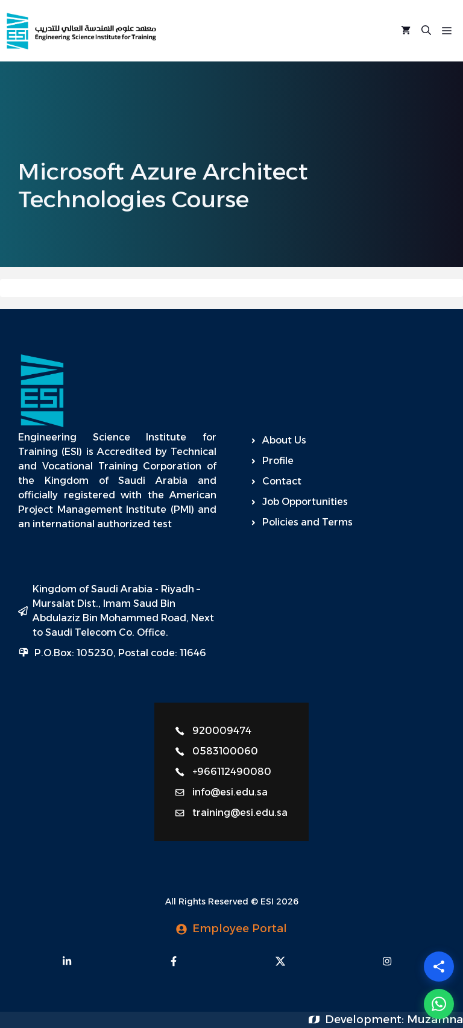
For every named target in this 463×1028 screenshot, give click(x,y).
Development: (366, 1019)
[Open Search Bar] (426, 31)
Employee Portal (239, 928)
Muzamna (435, 1019)
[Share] (439, 966)
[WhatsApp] (439, 1004)
